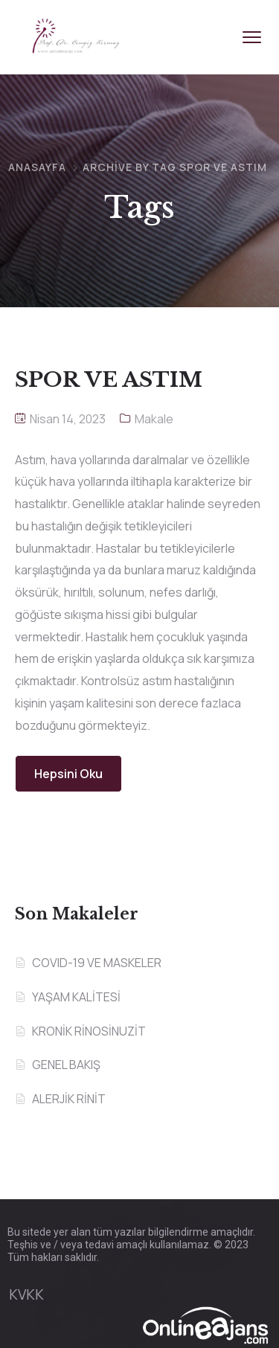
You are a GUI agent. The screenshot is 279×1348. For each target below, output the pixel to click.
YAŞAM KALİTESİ (76, 997)
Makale (154, 419)
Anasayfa (37, 167)
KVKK (26, 1294)
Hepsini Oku (68, 774)
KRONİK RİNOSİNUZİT (89, 1031)
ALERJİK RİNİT (69, 1099)
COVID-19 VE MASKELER (96, 962)
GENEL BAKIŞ (66, 1064)
